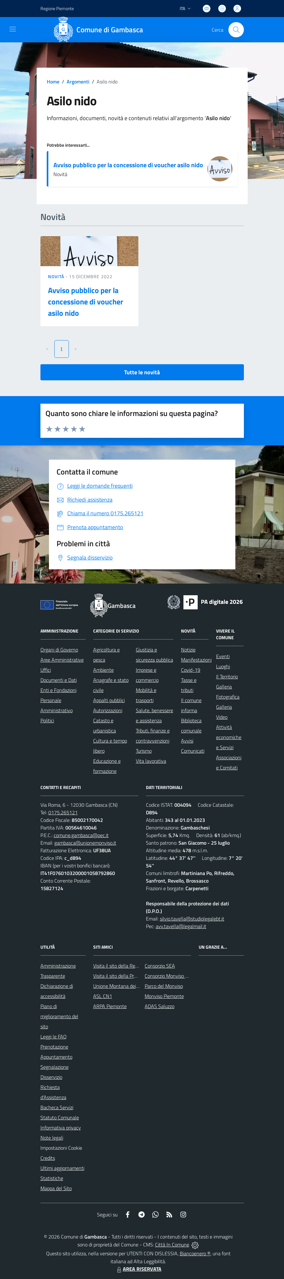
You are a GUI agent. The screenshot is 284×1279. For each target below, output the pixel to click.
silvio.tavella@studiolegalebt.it (192, 918)
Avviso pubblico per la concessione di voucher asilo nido (128, 165)
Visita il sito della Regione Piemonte (130, 966)
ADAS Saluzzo (159, 1006)
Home (53, 81)
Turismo (144, 751)
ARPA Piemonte (110, 1006)
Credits (47, 1158)
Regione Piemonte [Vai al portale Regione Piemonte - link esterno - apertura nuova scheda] (57, 8)
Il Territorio (227, 676)
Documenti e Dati (58, 680)
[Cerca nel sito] (236, 29)
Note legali (51, 1137)
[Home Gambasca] (101, 30)
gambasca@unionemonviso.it (85, 843)
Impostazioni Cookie (61, 1148)
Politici (47, 720)
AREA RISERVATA (138, 1269)
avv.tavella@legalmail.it (181, 926)
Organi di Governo (59, 649)
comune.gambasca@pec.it (81, 835)
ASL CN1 (102, 996)
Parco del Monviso (164, 986)
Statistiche (51, 1178)
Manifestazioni (196, 660)
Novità (57, 276)
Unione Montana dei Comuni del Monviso (136, 986)
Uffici (45, 670)
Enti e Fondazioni (58, 690)
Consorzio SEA (160, 966)
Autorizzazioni (107, 710)
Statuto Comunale (59, 1117)
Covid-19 (190, 670)
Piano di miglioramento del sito (59, 1016)
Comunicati (192, 751)
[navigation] (12, 29)
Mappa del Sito (56, 1188)
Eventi (223, 656)
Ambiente (103, 670)
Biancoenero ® (195, 1253)
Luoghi (223, 666)
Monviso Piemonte (164, 996)
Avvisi (187, 740)
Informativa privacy (60, 1127)
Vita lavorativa (151, 761)
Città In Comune (172, 1244)
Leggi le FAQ (53, 1036)
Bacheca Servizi (56, 1107)
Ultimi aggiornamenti (62, 1168)
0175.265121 (63, 812)
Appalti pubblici (109, 700)
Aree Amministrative (62, 660)
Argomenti (78, 81)
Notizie (188, 649)
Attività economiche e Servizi (228, 737)
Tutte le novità (142, 372)
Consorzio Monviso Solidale (173, 976)
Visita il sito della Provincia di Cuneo (130, 976)
